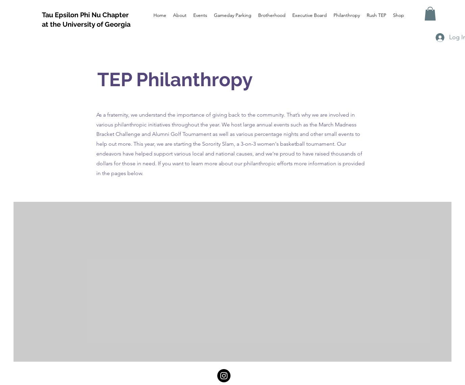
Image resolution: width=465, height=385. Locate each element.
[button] (430, 14)
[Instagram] (223, 375)
